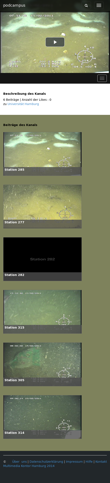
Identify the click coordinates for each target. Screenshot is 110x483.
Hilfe (89, 462)
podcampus (14, 5)
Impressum (74, 462)
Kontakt (101, 462)
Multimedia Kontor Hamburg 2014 (29, 466)
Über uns (19, 462)
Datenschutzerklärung (46, 462)
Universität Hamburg (23, 104)
